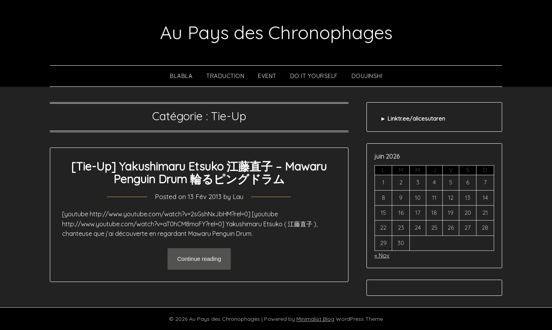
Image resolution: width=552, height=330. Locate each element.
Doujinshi (367, 76)
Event (267, 76)
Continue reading (199, 258)
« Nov (382, 255)
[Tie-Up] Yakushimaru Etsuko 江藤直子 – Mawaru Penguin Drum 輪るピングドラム (199, 172)
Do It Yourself (314, 76)
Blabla (181, 76)
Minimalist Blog (315, 318)
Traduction (225, 76)
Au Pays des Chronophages (276, 32)
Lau (238, 196)
